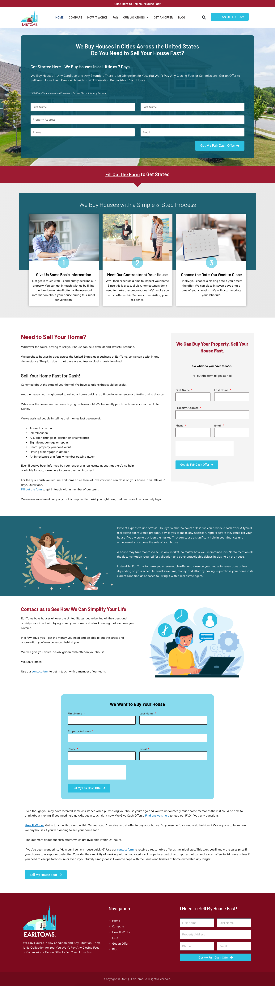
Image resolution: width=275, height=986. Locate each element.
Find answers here (157, 816)
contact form (40, 671)
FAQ (115, 17)
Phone (180, 425)
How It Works (97, 17)
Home (59, 17)
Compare (75, 17)
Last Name (221, 390)
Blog (181, 17)
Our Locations (135, 17)
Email (218, 425)
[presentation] (205, 448)
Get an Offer (163, 17)
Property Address (187, 408)
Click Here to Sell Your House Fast (137, 4)
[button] (204, 17)
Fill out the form (31, 489)
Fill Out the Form (122, 174)
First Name (183, 390)
